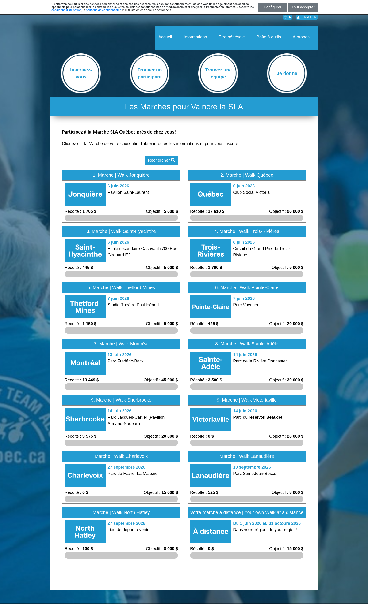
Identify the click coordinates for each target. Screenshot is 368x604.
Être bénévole (232, 37)
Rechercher (161, 160)
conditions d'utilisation (66, 10)
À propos (301, 37)
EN (287, 17)
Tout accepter (303, 7)
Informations (195, 37)
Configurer (272, 7)
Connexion (306, 17)
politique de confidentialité (103, 10)
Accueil (165, 37)
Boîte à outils (269, 37)
